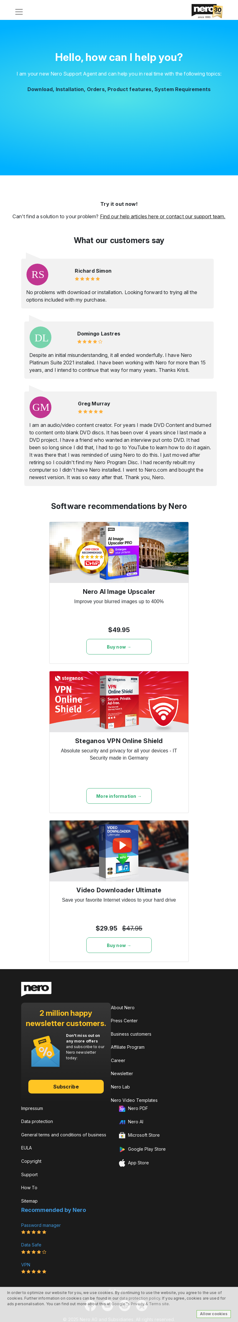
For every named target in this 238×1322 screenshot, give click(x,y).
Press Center (124, 1020)
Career (118, 1060)
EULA (26, 1147)
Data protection (37, 1121)
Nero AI (131, 1121)
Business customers (131, 1034)
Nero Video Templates (134, 1100)
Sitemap (29, 1201)
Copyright (31, 1161)
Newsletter (122, 1073)
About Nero (123, 1007)
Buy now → (119, 646)
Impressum (32, 1108)
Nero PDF (133, 1109)
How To (29, 1187)
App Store (134, 1163)
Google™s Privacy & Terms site (140, 1303)
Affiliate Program (128, 1047)
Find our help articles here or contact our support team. (163, 216)
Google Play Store (142, 1149)
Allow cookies (213, 1313)
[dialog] (226, 1309)
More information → (119, 796)
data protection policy (139, 1298)
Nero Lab (120, 1086)
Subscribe (66, 1087)
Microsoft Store (139, 1135)
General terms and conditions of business (63, 1134)
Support (29, 1174)
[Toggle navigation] (19, 11)
